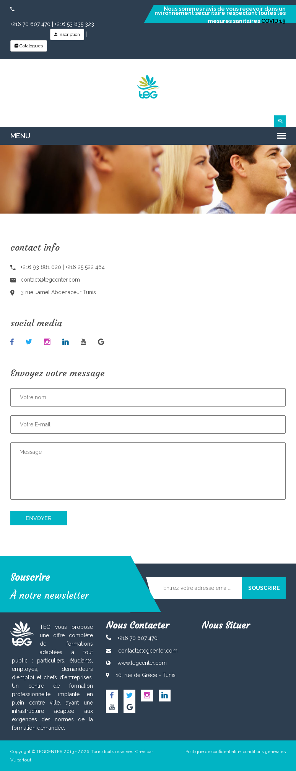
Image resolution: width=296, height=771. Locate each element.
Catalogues (29, 46)
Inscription (67, 34)
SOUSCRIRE (264, 588)
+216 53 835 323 (74, 24)
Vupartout (20, 760)
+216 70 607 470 (30, 24)
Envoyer (39, 518)
